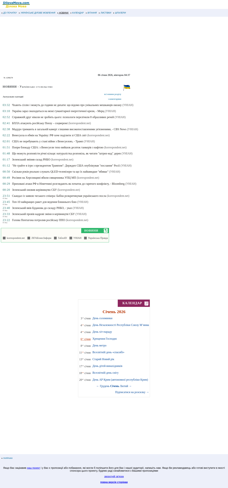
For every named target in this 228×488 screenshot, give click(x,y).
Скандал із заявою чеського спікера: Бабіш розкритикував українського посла (59, 195)
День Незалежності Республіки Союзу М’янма (120, 324)
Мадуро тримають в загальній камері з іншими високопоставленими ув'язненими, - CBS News (69, 129)
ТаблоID (62, 238)
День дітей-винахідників (107, 365)
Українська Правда (97, 238)
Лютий (124, 386)
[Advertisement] (107, 45)
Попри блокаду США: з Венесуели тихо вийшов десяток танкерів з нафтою (57, 147)
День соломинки (102, 318)
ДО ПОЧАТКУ (9, 13)
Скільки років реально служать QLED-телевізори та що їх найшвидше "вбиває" (60, 171)
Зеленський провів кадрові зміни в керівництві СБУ (43, 214)
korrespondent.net (15, 238)
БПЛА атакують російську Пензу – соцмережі (40, 123)
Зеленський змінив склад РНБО (31, 159)
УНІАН (76, 238)
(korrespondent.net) (79, 123)
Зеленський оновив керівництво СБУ (34, 189)
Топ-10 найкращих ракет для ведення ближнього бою (44, 201)
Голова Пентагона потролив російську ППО (38, 220)
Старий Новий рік (103, 359)
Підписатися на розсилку (132, 392)
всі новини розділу (112, 94)
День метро (99, 345)
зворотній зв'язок (114, 476)
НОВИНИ (63, 13)
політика (7, 458)
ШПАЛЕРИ (119, 13)
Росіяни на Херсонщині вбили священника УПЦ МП (44, 177)
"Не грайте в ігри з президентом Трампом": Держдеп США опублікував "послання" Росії (66, 165)
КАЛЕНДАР (77, 13)
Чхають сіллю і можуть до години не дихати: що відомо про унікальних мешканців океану (67, 105)
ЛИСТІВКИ (105, 13)
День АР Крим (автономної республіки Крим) (120, 379)
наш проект (33, 467)
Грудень (105, 386)
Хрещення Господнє (104, 338)
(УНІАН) (127, 105)
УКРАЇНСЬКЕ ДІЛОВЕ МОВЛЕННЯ (37, 13)
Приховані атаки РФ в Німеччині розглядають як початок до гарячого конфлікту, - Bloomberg (68, 183)
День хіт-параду (102, 331)
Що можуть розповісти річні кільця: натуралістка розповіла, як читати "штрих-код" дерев (66, 153)
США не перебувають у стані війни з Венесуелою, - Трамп (47, 141)
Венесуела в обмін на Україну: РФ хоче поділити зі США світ (49, 135)
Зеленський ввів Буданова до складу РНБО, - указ (42, 207)
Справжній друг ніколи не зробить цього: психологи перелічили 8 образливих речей (63, 117)
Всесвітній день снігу (105, 372)
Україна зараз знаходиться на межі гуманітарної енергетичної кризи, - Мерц (58, 111)
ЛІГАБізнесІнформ (40, 238)
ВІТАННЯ (91, 13)
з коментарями (114, 99)
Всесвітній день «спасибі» (108, 352)
